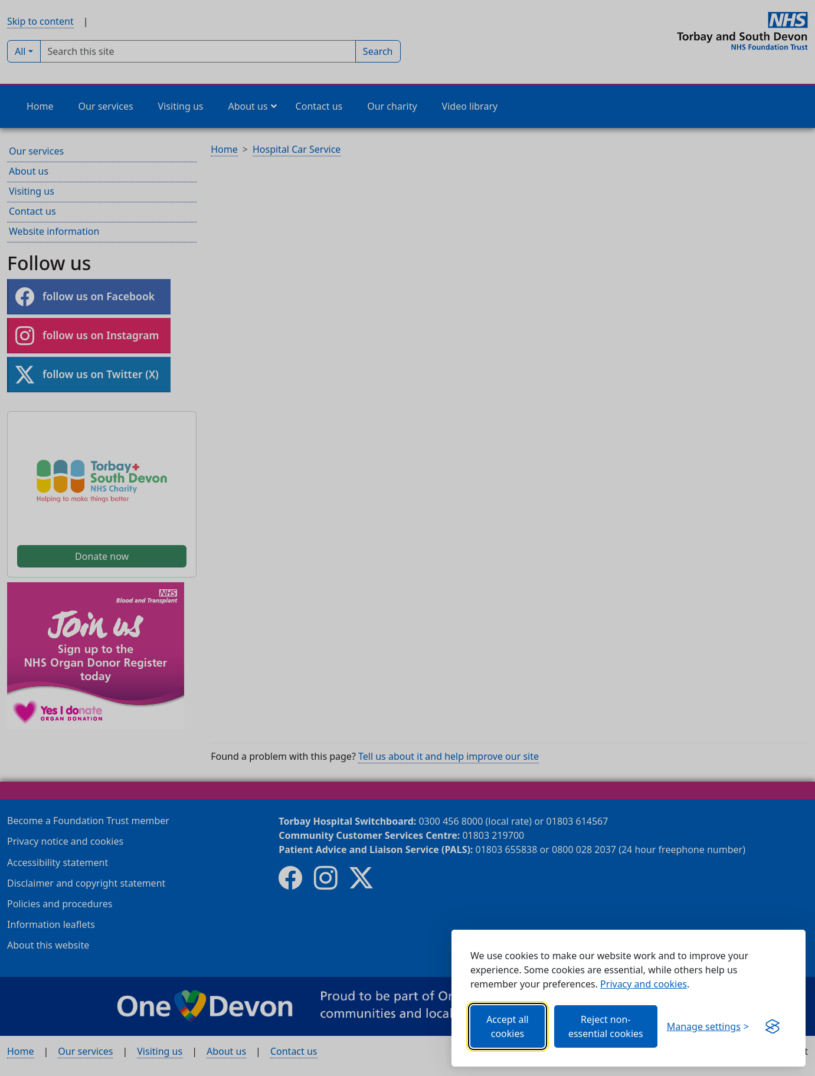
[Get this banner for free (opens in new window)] (772, 1026)
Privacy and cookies (643, 983)
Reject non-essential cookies (605, 1026)
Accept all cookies (507, 1026)
